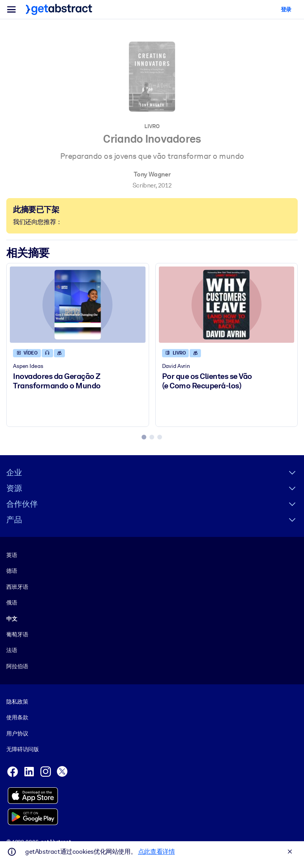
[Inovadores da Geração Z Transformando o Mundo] (78, 305)
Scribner (144, 185)
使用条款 (17, 718)
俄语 (11, 602)
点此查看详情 (156, 851)
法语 (11, 650)
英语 (11, 555)
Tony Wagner (152, 174)
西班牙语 (17, 587)
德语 (11, 571)
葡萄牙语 (17, 634)
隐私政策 (17, 701)
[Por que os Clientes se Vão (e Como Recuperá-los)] (227, 305)
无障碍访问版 (22, 749)
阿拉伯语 (17, 666)
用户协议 (17, 733)
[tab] (144, 437)
